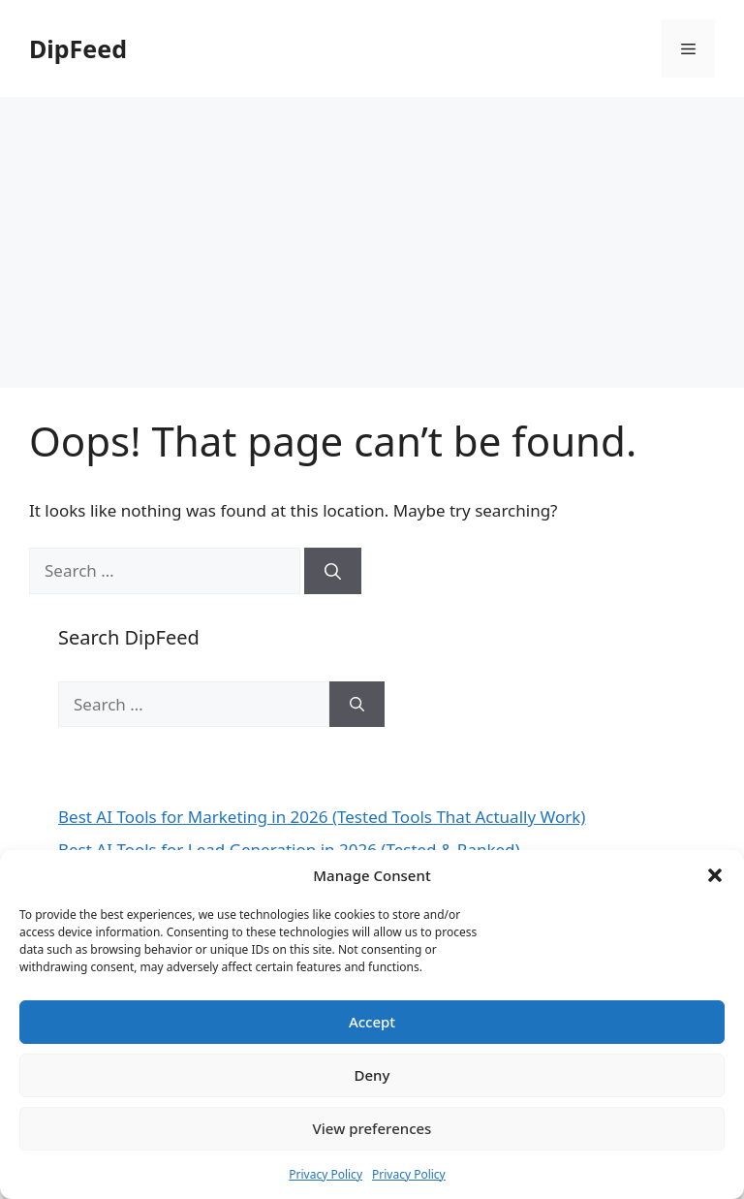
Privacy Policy (325, 1174)
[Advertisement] (372, 242)
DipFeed (78, 48)
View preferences (372, 1128)
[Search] (332, 571)
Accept (372, 1021)
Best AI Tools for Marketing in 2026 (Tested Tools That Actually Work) (321, 816)
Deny (372, 1075)
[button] (715, 875)
